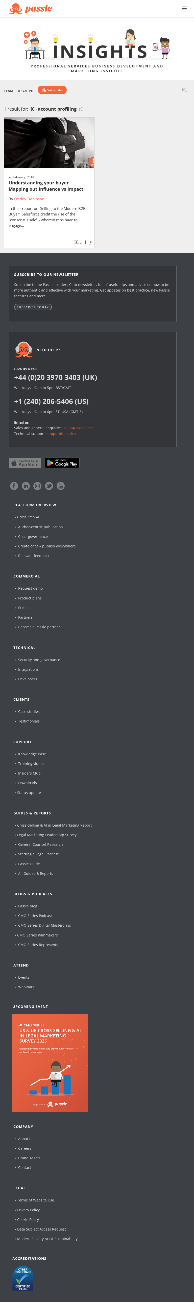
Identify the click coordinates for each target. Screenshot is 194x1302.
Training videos (29, 763)
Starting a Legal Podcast (37, 854)
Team (8, 90)
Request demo (29, 588)
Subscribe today (33, 307)
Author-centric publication (39, 526)
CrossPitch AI (27, 517)
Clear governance (31, 536)
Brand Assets (27, 1157)
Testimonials (27, 721)
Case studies (27, 711)
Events (22, 977)
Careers (23, 1148)
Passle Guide (27, 863)
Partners (24, 617)
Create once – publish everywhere (45, 546)
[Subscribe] (52, 90)
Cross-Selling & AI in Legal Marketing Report (53, 825)
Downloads (26, 782)
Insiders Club (28, 773)
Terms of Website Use (34, 1200)
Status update (28, 792)
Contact (23, 1167)
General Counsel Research (39, 844)
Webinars (24, 986)
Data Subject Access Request (40, 1229)
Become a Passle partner (37, 626)
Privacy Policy (27, 1210)
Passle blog (26, 906)
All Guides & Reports (34, 873)
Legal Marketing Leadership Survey (46, 834)
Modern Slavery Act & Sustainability (46, 1238)
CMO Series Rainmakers (36, 935)
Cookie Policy (27, 1219)
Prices (21, 607)
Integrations (27, 669)
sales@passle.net (78, 427)
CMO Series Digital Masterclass (43, 925)
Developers (26, 679)
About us (24, 1138)
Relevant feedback (32, 555)
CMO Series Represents (36, 944)
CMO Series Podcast (33, 915)
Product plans (28, 598)
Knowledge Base (30, 754)
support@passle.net (64, 433)
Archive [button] (25, 90)
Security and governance (37, 659)
